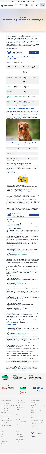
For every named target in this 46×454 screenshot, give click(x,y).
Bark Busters (9, 78)
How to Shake (34, 410)
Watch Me (18, 420)
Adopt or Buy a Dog (26, 6)
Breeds (2, 441)
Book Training (42, 5)
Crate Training (4, 423)
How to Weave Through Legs (37, 411)
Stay (17, 415)
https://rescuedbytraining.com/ (21, 255)
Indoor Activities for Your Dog (37, 421)
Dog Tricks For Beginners (6, 415)
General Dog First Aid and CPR (7, 420)
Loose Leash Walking (20, 419)
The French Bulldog (20, 408)
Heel (17, 417)
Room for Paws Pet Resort (9, 99)
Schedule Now (33, 53)
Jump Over (33, 403)
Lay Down (18, 414)
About (2, 434)
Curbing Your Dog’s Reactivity (7, 426)
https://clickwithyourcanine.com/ (21, 284)
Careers (17, 442)
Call (22, 1)
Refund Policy (19, 436)
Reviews (2, 448)
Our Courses (32, 5)
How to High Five (34, 405)
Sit (16, 412)
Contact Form (14, 257)
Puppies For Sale (4, 446)
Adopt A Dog (3, 444)
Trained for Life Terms (20, 441)
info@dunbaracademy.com (20, 336)
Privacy (17, 439)
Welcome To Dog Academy (36, 429)
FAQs (17, 434)
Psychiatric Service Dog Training (7, 406)
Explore (21, 4)
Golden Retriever (19, 407)
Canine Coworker (4, 411)
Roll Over (33, 415)
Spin (32, 417)
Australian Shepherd (20, 405)
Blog (2, 436)
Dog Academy (10, 71)
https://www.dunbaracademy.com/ (22, 334)
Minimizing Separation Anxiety (7, 408)
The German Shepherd (20, 403)
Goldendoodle (19, 402)
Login (32, 1)
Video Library (37, 5)
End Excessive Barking (5, 425)
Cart (28, 1)
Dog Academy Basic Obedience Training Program (25, 193)
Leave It (32, 413)
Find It (17, 410)
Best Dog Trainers (4, 442)
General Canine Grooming (6, 410)
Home (17, 4)
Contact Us (14, 1)
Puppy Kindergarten (5, 405)
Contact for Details (18, 78)
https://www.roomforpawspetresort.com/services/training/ (26, 308)
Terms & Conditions (20, 437)
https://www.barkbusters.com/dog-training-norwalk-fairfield (27, 228)
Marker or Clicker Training (36, 402)
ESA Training (3, 413)
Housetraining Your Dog (21, 422)
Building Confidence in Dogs (6, 421)
